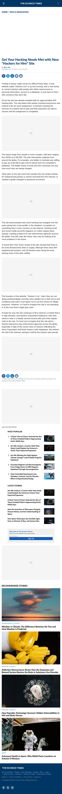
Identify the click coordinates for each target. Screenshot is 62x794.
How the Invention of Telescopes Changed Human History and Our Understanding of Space (24, 511)
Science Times (20, 381)
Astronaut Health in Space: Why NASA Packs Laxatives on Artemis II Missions (29, 757)
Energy (36, 772)
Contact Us (37, 777)
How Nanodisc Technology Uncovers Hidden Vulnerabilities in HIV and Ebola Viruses (30, 714)
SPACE (4, 753)
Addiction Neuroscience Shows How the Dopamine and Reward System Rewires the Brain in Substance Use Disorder (30, 671)
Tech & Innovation (7, 772)
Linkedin (12, 76)
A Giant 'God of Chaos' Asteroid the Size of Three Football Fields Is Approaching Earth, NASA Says (26, 438)
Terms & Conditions (15, 777)
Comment (16, 76)
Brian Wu (7, 67)
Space (47, 772)
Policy (41, 772)
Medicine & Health (29, 774)
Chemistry (18, 774)
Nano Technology (26, 772)
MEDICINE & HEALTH (9, 666)
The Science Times (31, 3)
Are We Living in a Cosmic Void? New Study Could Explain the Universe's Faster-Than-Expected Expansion (25, 448)
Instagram (12, 787)
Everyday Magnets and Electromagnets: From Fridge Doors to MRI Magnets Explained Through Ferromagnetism (26, 467)
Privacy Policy (28, 777)
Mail (21, 76)
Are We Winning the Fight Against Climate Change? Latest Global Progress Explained (26, 457)
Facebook (3, 76)
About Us (4, 777)
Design (17, 772)
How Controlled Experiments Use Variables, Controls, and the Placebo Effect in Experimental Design (25, 476)
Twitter (8, 76)
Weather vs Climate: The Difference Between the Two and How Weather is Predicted (29, 627)
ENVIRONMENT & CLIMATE (10, 623)
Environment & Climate (44, 774)
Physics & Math (8, 774)
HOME (5, 12)
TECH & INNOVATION (19, 12)
